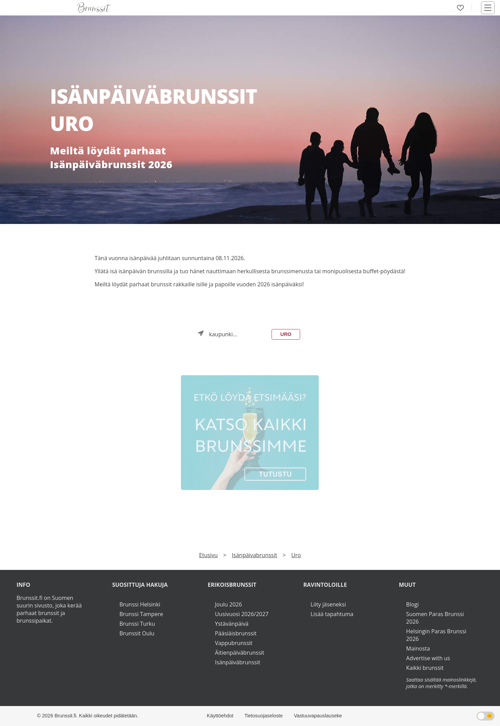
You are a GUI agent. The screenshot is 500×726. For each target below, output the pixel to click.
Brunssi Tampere (141, 614)
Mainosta (418, 648)
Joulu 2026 (228, 604)
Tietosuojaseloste (263, 715)
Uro (285, 334)
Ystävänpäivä (231, 623)
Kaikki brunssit (425, 668)
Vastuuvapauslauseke (318, 715)
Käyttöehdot (220, 715)
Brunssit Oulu (136, 633)
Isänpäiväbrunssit (237, 662)
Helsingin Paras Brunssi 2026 (436, 635)
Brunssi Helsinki (139, 604)
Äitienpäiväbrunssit (239, 652)
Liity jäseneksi (328, 604)
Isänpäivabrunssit (254, 555)
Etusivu (208, 555)
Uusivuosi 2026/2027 (241, 614)
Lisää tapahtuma (331, 614)
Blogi (412, 604)
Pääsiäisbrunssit (236, 633)
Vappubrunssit (234, 643)
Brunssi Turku (137, 623)
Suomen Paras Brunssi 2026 (435, 617)
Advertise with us (428, 658)
